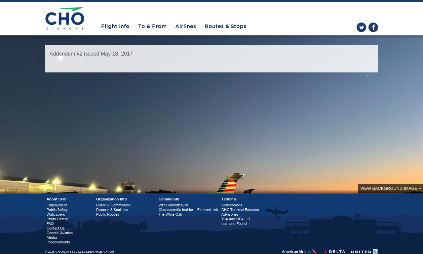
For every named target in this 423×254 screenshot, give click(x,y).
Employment (57, 205)
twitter (361, 27)
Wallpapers (56, 214)
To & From (152, 26)
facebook (373, 27)
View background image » (390, 188)
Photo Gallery (57, 219)
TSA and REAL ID (235, 219)
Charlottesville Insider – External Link (188, 210)
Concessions (232, 205)
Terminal (229, 199)
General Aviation (60, 233)
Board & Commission (113, 205)
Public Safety (57, 210)
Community (169, 199)
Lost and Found (234, 224)
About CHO (57, 199)
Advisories (230, 214)
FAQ (50, 224)
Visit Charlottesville (174, 205)
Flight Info (115, 26)
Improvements (58, 242)
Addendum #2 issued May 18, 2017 (91, 54)
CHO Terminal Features (240, 210)
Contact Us (56, 228)
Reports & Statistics (112, 210)
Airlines (185, 26)
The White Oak (170, 214)
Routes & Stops (225, 26)
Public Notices (107, 214)
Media (52, 237)
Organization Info (111, 199)
